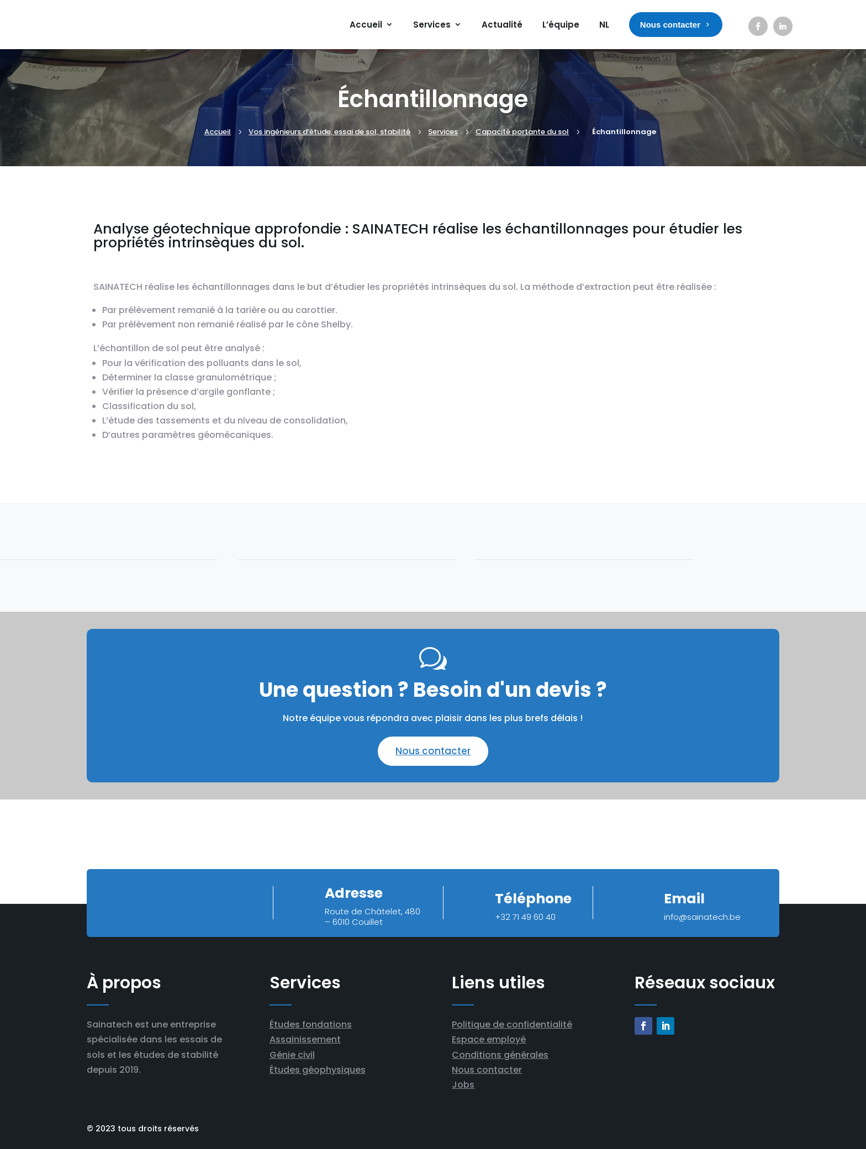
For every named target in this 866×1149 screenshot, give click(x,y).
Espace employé (489, 1039)
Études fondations (311, 1024)
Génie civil (292, 1055)
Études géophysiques (318, 1069)
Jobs (463, 1084)
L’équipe (560, 24)
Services (432, 24)
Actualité (502, 24)
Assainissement (305, 1039)
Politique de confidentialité (512, 1024)
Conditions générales (500, 1055)
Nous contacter (433, 751)
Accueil (366, 24)
